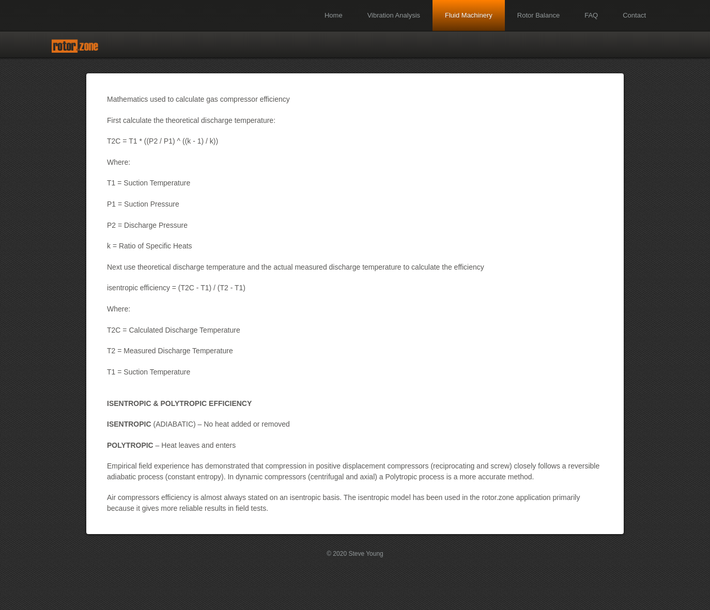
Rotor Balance (538, 15)
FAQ (591, 15)
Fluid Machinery (468, 15)
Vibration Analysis (393, 15)
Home (334, 15)
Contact (634, 15)
